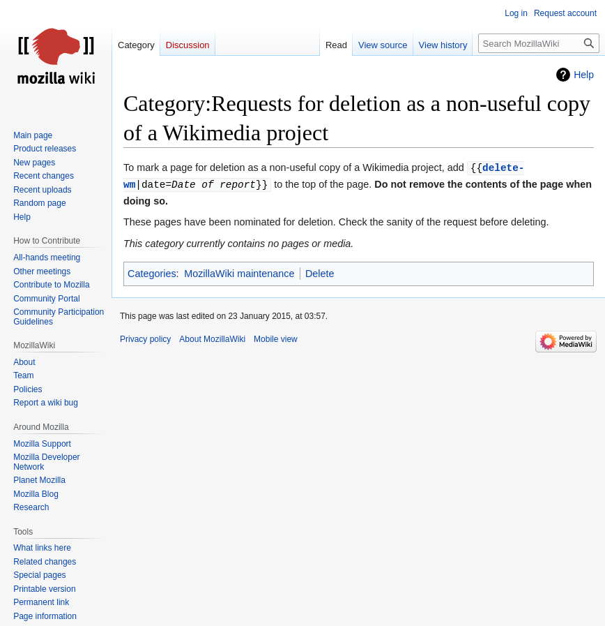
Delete (320, 273)
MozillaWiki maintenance (239, 273)
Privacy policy (145, 339)
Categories (152, 273)
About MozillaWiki (212, 339)
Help (584, 74)
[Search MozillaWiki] (538, 43)
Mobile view (276, 339)
